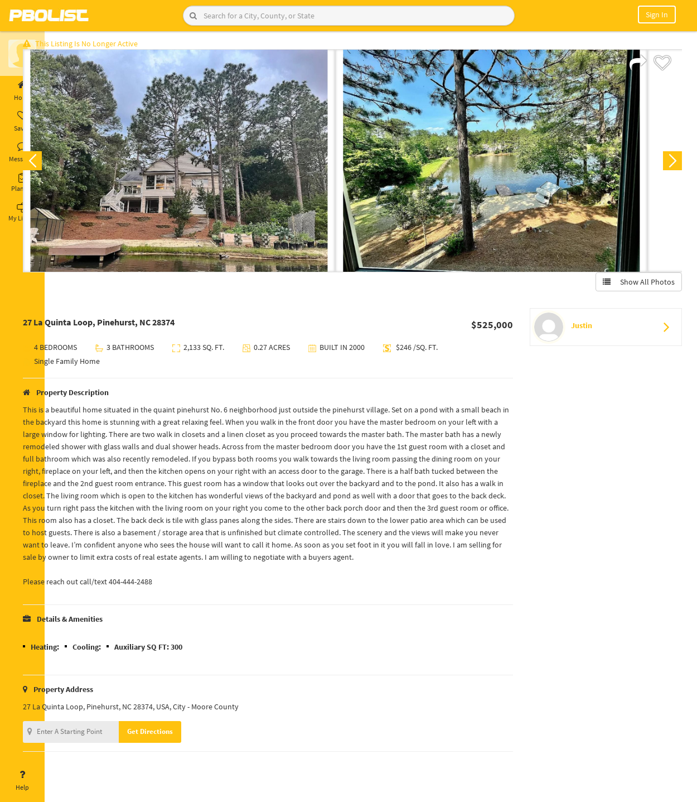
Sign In (657, 14)
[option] (209, 165)
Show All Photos (634, 286)
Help (22, 780)
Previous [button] (62, 165)
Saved (22, 121)
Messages (22, 152)
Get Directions (180, 748)
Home (22, 91)
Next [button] (668, 165)
